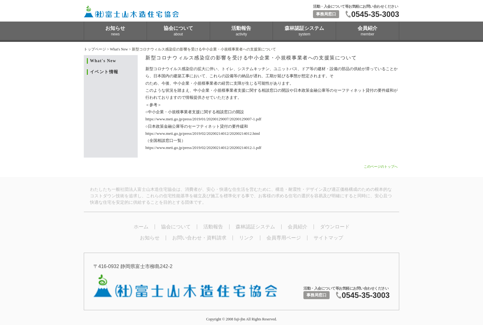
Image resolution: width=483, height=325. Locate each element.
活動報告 (213, 226)
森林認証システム (255, 226)
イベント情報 (104, 72)
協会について (176, 226)
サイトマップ (328, 237)
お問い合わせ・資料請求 (199, 237)
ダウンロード (335, 226)
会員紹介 (297, 226)
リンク (246, 237)
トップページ (95, 49)
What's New (119, 49)
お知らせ (150, 237)
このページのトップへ (381, 166)
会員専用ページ (283, 237)
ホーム (141, 226)
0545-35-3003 (375, 14)
